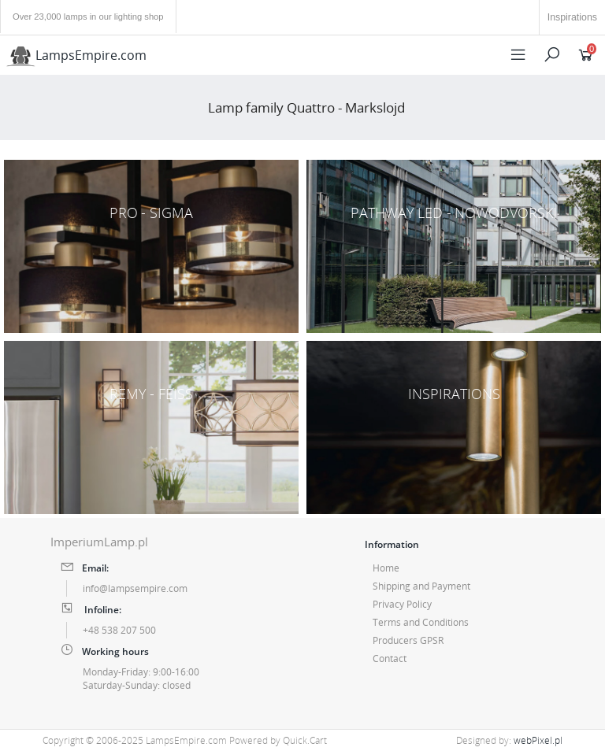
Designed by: (509, 740)
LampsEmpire (76, 55)
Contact (389, 658)
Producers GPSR (408, 640)
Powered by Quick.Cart (278, 740)
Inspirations (572, 17)
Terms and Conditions (421, 622)
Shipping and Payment (421, 586)
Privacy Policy (402, 604)
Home (386, 568)
